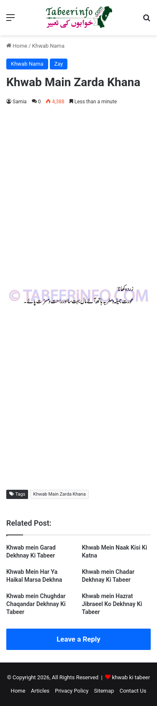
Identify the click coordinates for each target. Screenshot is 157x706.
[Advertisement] (78, 193)
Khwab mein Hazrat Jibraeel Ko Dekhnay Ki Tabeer (112, 604)
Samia (20, 102)
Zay (58, 64)
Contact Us (133, 691)
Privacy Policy (71, 691)
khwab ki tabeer (131, 677)
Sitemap (104, 691)
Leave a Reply (78, 639)
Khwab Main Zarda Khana (59, 494)
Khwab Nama (48, 46)
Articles (40, 691)
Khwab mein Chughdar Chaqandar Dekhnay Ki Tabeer (36, 604)
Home (16, 46)
